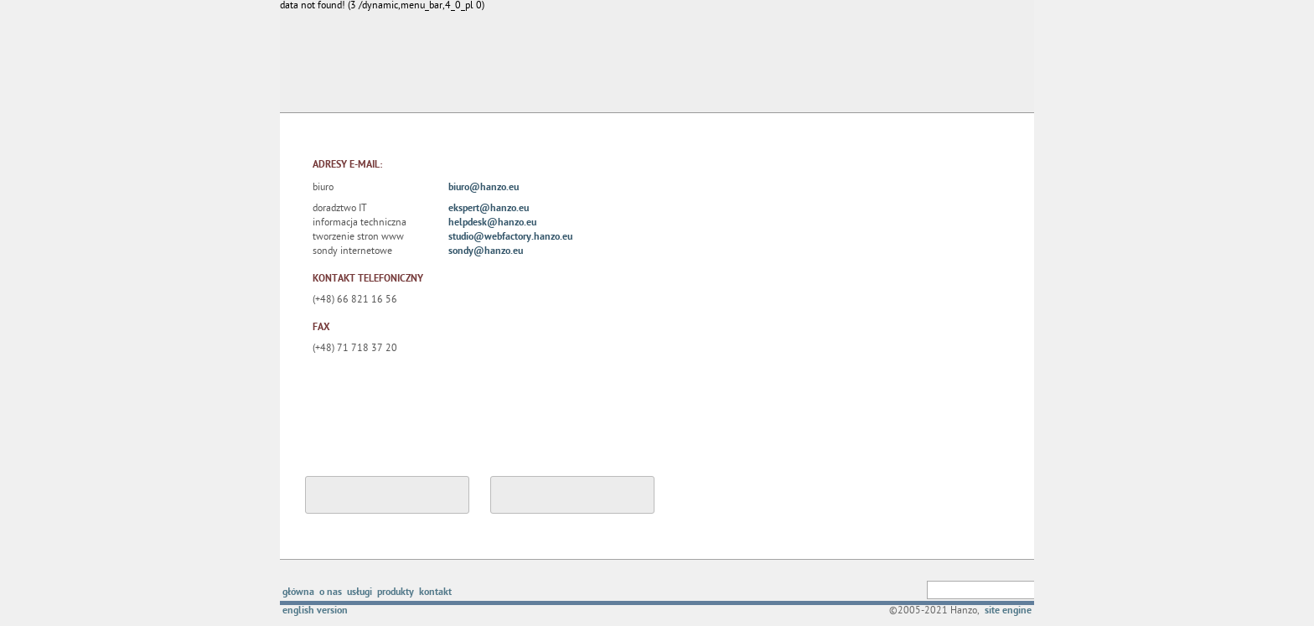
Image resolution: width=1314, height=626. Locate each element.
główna (298, 593)
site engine (1008, 611)
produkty (395, 593)
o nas (330, 593)
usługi (359, 593)
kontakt (435, 593)
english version (315, 611)
